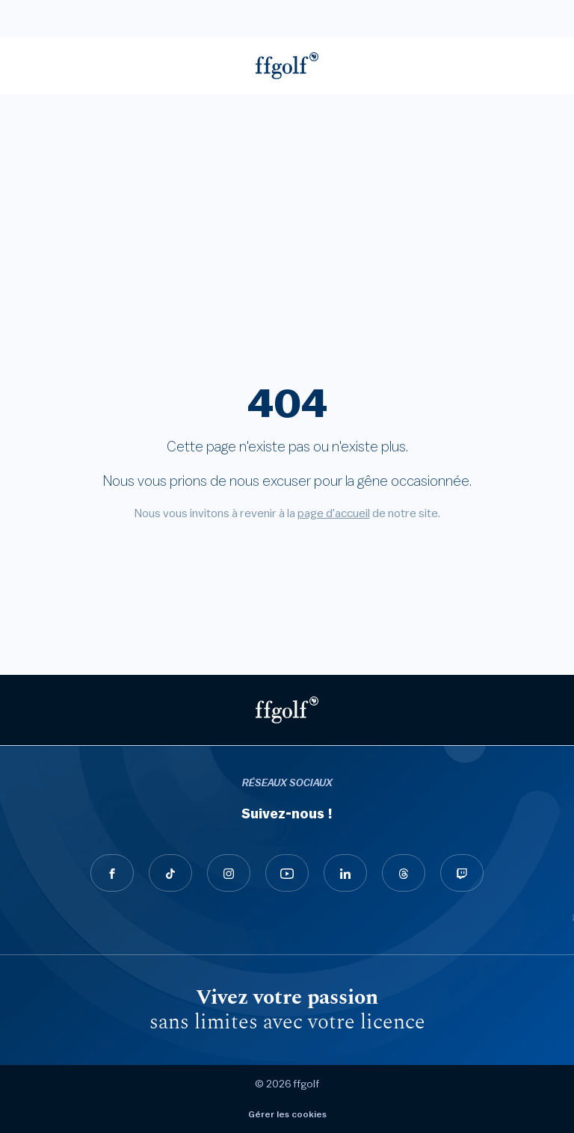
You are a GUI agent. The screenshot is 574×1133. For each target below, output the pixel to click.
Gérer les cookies (287, 1114)
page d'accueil (333, 513)
